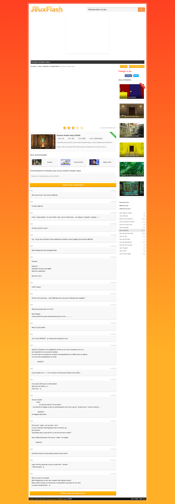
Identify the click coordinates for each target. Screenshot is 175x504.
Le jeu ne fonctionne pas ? (108, 128)
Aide (36, 499)
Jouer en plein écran (136, 66)
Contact (31, 499)
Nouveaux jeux (52, 499)
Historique (42, 499)
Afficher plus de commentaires (73, 493)
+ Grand (123, 66)
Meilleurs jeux (62, 499)
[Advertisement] (87, 36)
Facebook (128, 75)
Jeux (144, 499)
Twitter (136, 75)
